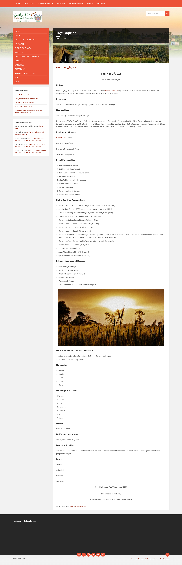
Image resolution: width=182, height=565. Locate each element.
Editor (71, 506)
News (64, 39)
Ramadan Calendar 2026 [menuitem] (139, 559)
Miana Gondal (61, 137)
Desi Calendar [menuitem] (164, 559)
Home (58, 39)
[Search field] (157, 13)
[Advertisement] (71, 534)
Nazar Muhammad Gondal (24, 95)
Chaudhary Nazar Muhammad (25, 102)
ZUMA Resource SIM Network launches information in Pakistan (28, 111)
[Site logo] (27, 21)
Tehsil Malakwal (80, 506)
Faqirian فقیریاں (66, 67)
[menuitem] (18, 3)
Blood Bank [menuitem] (154, 559)
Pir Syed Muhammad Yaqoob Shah (27, 99)
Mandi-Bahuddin (111, 90)
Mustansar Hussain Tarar (23, 106)
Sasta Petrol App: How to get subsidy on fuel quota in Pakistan (30, 139)
